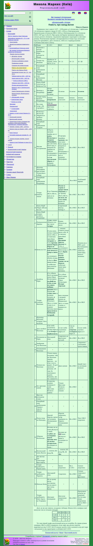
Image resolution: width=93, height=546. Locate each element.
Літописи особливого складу (20, 64)
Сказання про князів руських (20, 69)
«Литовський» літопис (17, 103)
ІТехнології (10, 176)
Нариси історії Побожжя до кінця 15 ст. (20, 151)
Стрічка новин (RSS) (11, 20)
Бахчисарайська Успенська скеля (19, 50)
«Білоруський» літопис (18, 61)
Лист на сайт (8, 16)
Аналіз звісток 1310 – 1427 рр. (20, 82)
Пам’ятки (9, 173)
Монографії (11, 35)
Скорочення (13, 118)
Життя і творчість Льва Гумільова (18, 37)
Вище (61, 533)
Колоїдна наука (11, 29)
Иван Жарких (11, 190)
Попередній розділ (51, 533)
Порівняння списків (17, 66)
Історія (8, 32)
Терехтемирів (13, 44)
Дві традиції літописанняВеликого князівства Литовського (61, 18)
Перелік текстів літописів (17, 56)
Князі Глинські (13, 141)
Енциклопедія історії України (17, 159)
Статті (10, 154)
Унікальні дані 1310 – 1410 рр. (20, 87)
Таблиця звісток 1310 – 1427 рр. (21, 80)
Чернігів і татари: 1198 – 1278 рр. (19, 134)
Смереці (22, 544)
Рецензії (10, 156)
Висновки (12, 110)
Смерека (9, 178)
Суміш (8, 187)
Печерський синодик (15, 124)
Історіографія (15, 115)
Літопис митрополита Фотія (20, 90)
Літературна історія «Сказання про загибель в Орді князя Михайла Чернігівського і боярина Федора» (19, 130)
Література (10, 170)
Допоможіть (46, 536)
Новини (9, 26)
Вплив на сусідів (16, 108)
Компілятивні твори (17, 105)
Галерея (9, 181)
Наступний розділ (71, 533)
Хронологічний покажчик (14, 162)
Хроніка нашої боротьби (14, 184)
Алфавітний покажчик (13, 164)
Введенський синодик (15, 126)
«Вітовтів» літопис (16, 59)
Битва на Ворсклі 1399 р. (20, 85)
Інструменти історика (13, 167)
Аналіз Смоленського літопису (21, 96)
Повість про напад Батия (19, 71)
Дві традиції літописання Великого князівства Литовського (19, 53)
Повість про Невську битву (19, 74)
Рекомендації (14, 113)
